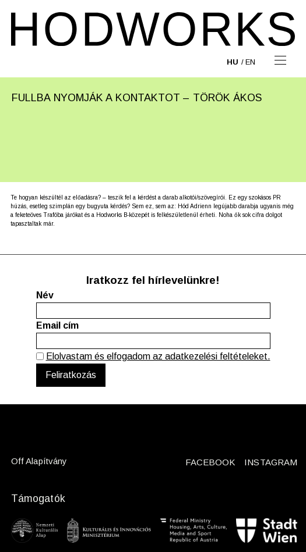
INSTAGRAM (270, 462)
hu (232, 62)
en (250, 62)
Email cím (57, 325)
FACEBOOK (210, 462)
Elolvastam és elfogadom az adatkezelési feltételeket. (158, 356)
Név (45, 295)
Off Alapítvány (39, 461)
